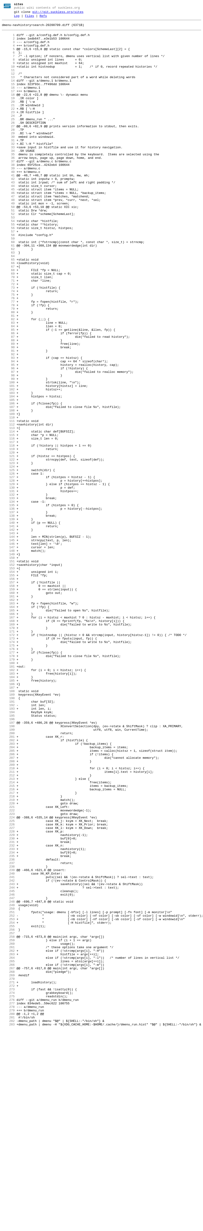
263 (8, 1142)
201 (8, 881)
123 (8, 552)
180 (8, 792)
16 (8, 102)
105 (8, 476)
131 (8, 586)
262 (8, 1137)
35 (8, 182)
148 (8, 657)
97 (8, 443)
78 (8, 363)
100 (8, 455)
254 (8, 1104)
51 (8, 249)
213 (8, 931)
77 (8, 358)
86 (8, 396)
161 (8, 712)
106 (8, 481)
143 (8, 636)
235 (8, 1024)
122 (8, 548)
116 (8, 523)
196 (8, 859)
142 (8, 632)
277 (8, 1200)
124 (8, 556)
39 (8, 198)
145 (8, 645)
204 (8, 893)
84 (8, 388)
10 (8, 76)
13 (8, 89)
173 (8, 763)
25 (8, 140)
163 (8, 721)
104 (8, 472)
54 (8, 262)
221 (8, 965)
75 (8, 350)
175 (8, 771)
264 (8, 1146)
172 (8, 758)
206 (8, 902)
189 (8, 830)
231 (8, 1007)
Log (16, 18)
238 (8, 1036)
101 (8, 460)
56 (8, 270)
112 (8, 506)
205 (8, 897)
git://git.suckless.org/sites (57, 13)
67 (8, 316)
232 (8, 1011)
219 (8, 956)
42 (8, 211)
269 (8, 1167)
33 (8, 173)
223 (8, 973)
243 (8, 1057)
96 (8, 438)
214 (8, 935)
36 (8, 186)
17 (8, 106)
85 (8, 392)
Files (29, 18)
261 (8, 1133)
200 (8, 876)
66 (8, 312)
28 (8, 152)
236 (8, 1028)
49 (8, 241)
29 (8, 156)
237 (8, 1032)
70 (8, 329)
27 (8, 148)
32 (8, 169)
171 (8, 754)
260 (8, 1129)
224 (8, 977)
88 (8, 405)
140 (8, 624)
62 (8, 295)
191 (8, 838)
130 (8, 582)
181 (8, 796)
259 (8, 1125)
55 (8, 266)
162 (8, 716)
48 (8, 236)
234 (8, 1019)
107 (8, 485)
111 (8, 502)
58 (8, 278)
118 (8, 531)
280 (8, 1213)
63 (8, 300)
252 (8, 1095)
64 (8, 304)
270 (8, 1171)
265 (8, 1150)
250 (8, 1087)
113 (8, 510)
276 (8, 1196)
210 (8, 918)
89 (8, 409)
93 (8, 426)
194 (8, 851)
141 (8, 628)
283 (8, 1226)
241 (8, 1049)
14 (8, 93)
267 (8, 1158)
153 (8, 678)
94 (8, 430)
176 (8, 775)
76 (8, 354)
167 (8, 737)
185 (8, 813)
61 (8, 291)
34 (8, 177)
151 (8, 670)
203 (8, 889)
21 (8, 123)
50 (8, 245)
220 (8, 961)
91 (8, 417)
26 (8, 144)
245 (8, 1066)
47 (8, 232)
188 (8, 826)
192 (8, 843)
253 (8, 1099)
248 (8, 1078)
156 (8, 691)
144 (8, 641)
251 (8, 1091)
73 (8, 342)
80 (8, 371)
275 (8, 1192)
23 (8, 131)
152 (8, 674)
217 (8, 948)
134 (8, 598)
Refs (43, 18)
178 (8, 784)
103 (8, 468)
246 (8, 1070)
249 (8, 1083)
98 (8, 447)
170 (8, 750)
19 (8, 114)
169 (8, 746)
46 (8, 228)
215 (8, 939)
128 (8, 573)
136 (8, 607)
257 (8, 1116)
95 (8, 434)
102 (8, 464)
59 (8, 283)
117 (8, 527)
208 (8, 910)
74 (8, 346)
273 (8, 1184)
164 (8, 725)
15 (8, 97)
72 (8, 337)
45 (8, 224)
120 (8, 539)
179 (8, 788)
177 (8, 779)
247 (8, 1074)
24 (8, 135)
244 (8, 1062)
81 (8, 375)
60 (8, 287)
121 (8, 544)
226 (8, 986)
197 (8, 864)
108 (8, 489)
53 (8, 257)
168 (8, 742)
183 (8, 805)
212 (8, 927)
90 (8, 413)
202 (8, 885)
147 (8, 653)
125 (8, 561)
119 (8, 535)
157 (8, 695)
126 (8, 565)
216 (8, 944)
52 (8, 253)
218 (8, 952)
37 (8, 190)
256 (8, 1112)
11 (8, 81)
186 (8, 817)
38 (8, 194)
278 (8, 1205)
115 (8, 518)
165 (8, 729)
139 (8, 619)
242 (8, 1053)
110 (8, 497)
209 (8, 914)
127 (8, 569)
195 (8, 855)
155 (8, 687)
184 (8, 809)
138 (8, 615)
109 (8, 493)
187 (8, 822)
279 (8, 1209)
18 (8, 110)
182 (8, 801)
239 (8, 1041)
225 (8, 982)
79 (8, 367)
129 (8, 577)
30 (8, 161)
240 (8, 1045)
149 (8, 662)
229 (8, 998)
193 (8, 847)
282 (8, 1222)
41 (8, 207)
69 (8, 325)
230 (8, 1003)
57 (8, 274)
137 (8, 611)
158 (8, 699)
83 (8, 384)
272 (8, 1179)
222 (8, 969)
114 (8, 514)
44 (8, 220)
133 (8, 594)
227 (8, 990)
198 (8, 868)
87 (8, 401)
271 (8, 1175)
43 (8, 215)
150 (8, 666)
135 (8, 603)
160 (8, 708)
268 (8, 1163)
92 (8, 422)
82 (8, 380)
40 (8, 203)
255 (8, 1108)
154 (8, 683)
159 (8, 704)
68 (8, 321)
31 (8, 165)
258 (8, 1120)
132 (8, 590)
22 (8, 127)
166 (8, 733)
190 (8, 834)
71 (8, 333)
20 (8, 118)
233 (8, 1015)
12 (8, 85)
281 (8, 1217)
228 (8, 994)
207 (8, 906)
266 (8, 1154)
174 (8, 767)
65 (8, 308)
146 (8, 649)
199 (8, 872)
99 (8, 451)
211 (8, 923)
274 (8, 1188)
